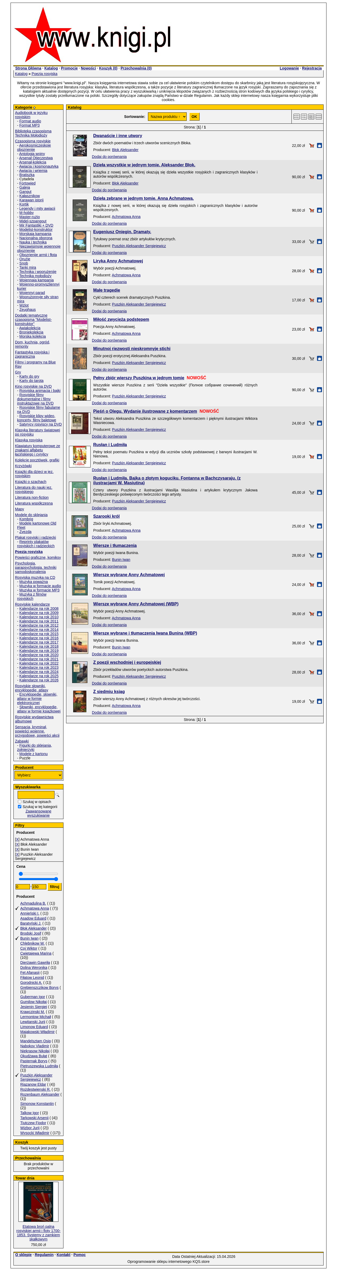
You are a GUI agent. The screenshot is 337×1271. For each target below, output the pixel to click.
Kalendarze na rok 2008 (39, 608)
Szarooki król (106, 516)
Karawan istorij (31, 200)
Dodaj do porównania (109, 156)
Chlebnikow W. (32, 943)
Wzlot (24, 305)
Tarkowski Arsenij (34, 1118)
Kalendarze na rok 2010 (39, 617)
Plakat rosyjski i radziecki (35, 537)
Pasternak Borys (33, 1061)
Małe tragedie (106, 290)
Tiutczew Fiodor (33, 1123)
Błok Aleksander (33, 928)
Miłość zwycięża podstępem (121, 319)
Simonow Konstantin (37, 1103)
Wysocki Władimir (34, 1133)
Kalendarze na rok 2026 (39, 680)
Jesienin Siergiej (33, 1007)
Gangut (25, 192)
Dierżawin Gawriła (35, 962)
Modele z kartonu (33, 754)
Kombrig (26, 519)
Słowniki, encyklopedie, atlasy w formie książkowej (39, 709)
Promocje (69, 68)
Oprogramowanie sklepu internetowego (159, 1261)
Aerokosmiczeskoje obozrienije (34, 147)
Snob (23, 263)
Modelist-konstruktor (36, 229)
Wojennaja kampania (36, 280)
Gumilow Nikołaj (33, 1002)
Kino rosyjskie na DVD (33, 386)
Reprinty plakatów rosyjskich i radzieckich (35, 544)
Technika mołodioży (35, 276)
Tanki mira (27, 267)
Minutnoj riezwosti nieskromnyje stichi (131, 348)
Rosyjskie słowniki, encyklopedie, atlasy (31, 688)
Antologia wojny (32, 154)
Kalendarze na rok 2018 (39, 646)
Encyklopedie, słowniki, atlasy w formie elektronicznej (37, 698)
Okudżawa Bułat (33, 1056)
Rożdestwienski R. (35, 1089)
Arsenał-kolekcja (32, 162)
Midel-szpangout (33, 221)
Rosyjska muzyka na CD (35, 577)
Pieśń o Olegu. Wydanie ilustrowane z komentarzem (145, 411)
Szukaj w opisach (37, 802)
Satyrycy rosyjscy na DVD (40, 424)
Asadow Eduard (33, 918)
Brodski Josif (30, 933)
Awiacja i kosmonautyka (38, 166)
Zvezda (25, 532)
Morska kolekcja (32, 336)
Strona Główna (28, 68)
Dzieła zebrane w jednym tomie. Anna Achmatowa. (143, 198)
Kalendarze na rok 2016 (39, 638)
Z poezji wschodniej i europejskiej (127, 662)
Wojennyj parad (32, 293)
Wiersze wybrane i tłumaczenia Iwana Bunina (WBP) (145, 633)
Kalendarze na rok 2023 (39, 667)
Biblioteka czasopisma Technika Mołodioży (33, 133)
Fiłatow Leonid (32, 977)
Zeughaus (27, 309)
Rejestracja (312, 68)
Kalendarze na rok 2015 (39, 634)
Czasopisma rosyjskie (33, 141)
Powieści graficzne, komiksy (38, 557)
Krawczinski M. (32, 1012)
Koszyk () (108, 68)
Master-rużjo (29, 217)
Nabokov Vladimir (34, 1046)
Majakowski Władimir (37, 1032)
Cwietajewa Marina (35, 953)
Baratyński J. (30, 923)
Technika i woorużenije (37, 272)
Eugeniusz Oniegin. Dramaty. (122, 232)
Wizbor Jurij (29, 1128)
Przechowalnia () (136, 68)
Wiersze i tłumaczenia (115, 545)
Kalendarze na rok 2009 (39, 613)
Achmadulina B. (33, 903)
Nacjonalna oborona (35, 238)
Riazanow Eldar (33, 1084)
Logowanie (289, 68)
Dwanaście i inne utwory (117, 135)
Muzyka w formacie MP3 (39, 590)
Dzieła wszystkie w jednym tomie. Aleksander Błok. (144, 165)
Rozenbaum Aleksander (40, 1094)
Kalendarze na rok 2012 (39, 625)
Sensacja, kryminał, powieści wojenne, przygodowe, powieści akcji (37, 731)
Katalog (51, 68)
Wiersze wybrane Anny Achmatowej (129, 574)
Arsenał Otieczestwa (36, 158)
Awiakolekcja (30, 328)
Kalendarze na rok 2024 (39, 672)
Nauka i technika (33, 242)
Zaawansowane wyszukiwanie (38, 813)
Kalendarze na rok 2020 (39, 655)
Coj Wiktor (28, 948)
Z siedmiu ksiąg (109, 691)
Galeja (24, 187)
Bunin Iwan (29, 938)
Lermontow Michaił (35, 1017)
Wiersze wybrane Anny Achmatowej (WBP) (136, 604)
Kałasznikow (29, 196)
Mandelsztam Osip (35, 1041)
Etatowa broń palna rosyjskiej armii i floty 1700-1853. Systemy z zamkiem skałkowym (38, 1232)
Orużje (24, 259)
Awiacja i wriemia (33, 170)
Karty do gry (29, 376)
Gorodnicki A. (31, 982)
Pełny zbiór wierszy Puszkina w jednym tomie (138, 378)
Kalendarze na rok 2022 (39, 663)
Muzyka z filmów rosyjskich (31, 596)
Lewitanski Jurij (32, 1022)
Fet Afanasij (29, 972)
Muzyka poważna (33, 582)
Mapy (19, 509)
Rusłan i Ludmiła (110, 444)
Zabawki (22, 741)
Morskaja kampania (35, 234)
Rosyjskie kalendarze (32, 604)
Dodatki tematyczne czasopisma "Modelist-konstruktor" (33, 319)
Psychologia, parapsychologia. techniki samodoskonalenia (35, 567)
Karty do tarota (31, 380)
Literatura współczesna (34, 503)
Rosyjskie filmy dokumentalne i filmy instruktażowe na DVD (35, 399)
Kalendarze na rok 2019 (39, 651)
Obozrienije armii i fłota (38, 255)
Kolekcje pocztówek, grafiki (37, 460)
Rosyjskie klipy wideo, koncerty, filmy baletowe (36, 418)
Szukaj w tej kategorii (40, 807)
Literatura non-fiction (32, 497)
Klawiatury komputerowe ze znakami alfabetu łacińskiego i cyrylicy (37, 450)
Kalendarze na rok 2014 (39, 629)
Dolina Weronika (33, 967)
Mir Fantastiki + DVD (36, 225)
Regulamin (44, 1255)
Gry (18, 372)
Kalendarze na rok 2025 (39, 676)
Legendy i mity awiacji (37, 208)
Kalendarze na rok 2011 (39, 621)
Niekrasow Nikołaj (34, 1051)
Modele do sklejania (31, 515)
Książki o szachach (30, 482)
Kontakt (63, 1255)
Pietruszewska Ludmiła (39, 1066)
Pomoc (79, 1255)
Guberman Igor (32, 997)
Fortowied (27, 183)
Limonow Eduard (34, 1027)
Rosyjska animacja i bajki (40, 390)
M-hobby (26, 213)
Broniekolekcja (31, 332)
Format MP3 (29, 125)
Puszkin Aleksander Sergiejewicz (36, 1077)
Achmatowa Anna (34, 908)
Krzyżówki (23, 466)
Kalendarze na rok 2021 (39, 659)
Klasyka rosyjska (28, 440)
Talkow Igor (29, 1113)
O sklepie (23, 1255)
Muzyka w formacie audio (40, 586)
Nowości (88, 68)
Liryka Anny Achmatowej (118, 261)
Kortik (24, 204)
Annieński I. (29, 913)
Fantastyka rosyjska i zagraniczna (32, 354)
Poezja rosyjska (44, 74)
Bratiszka (27, 175)
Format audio (30, 121)
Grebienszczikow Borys (39, 987)
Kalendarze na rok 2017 (39, 642)
